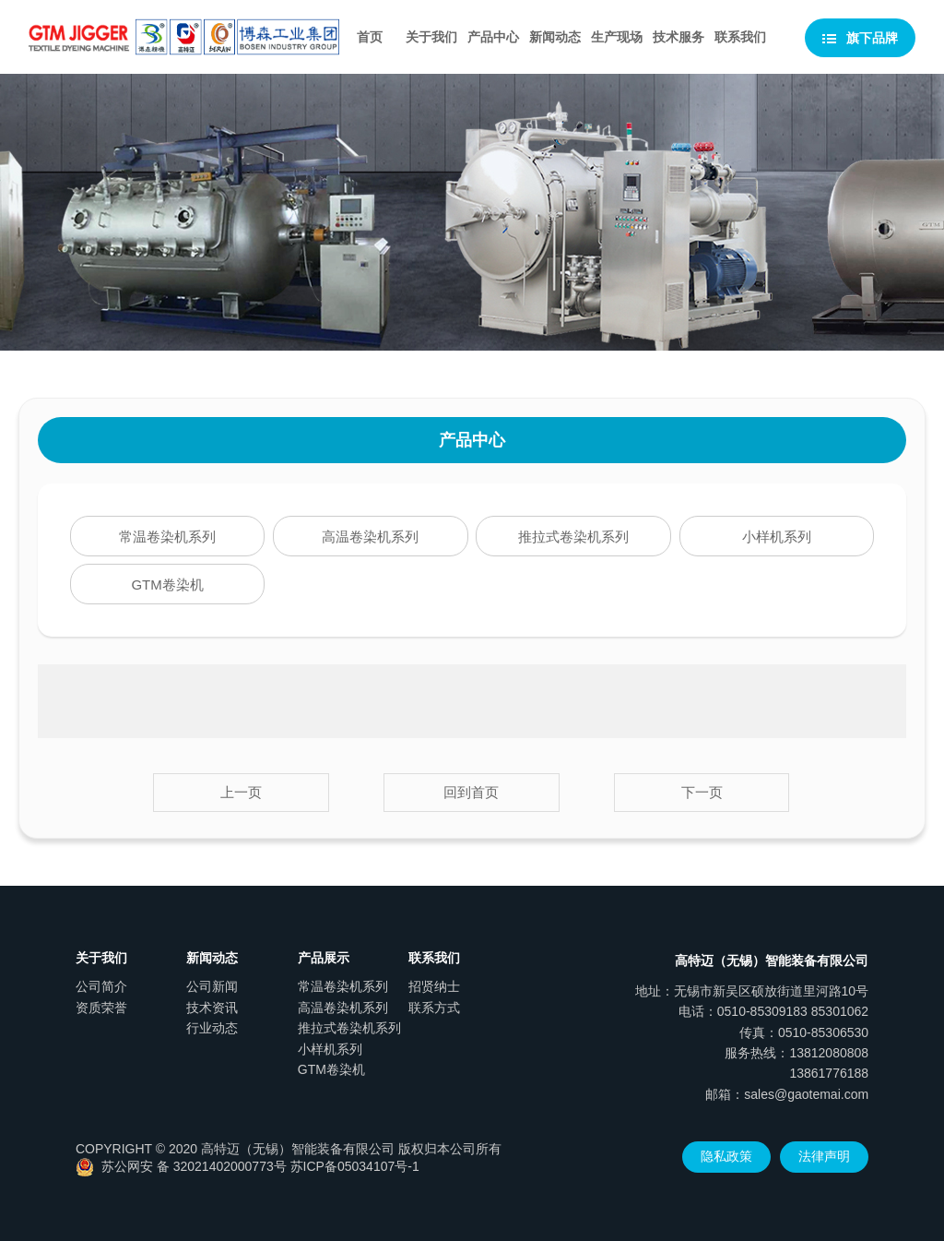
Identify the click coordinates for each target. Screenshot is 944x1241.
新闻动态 (555, 37)
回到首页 (471, 792)
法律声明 (824, 1156)
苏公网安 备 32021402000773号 (181, 1166)
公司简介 (101, 986)
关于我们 (431, 37)
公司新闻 (212, 986)
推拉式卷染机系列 (573, 536)
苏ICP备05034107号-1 (354, 1166)
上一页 (241, 792)
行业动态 (212, 1027)
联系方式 (434, 1007)
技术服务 (678, 37)
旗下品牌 (859, 38)
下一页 (702, 792)
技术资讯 (212, 1007)
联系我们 (740, 37)
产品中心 (493, 37)
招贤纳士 (434, 986)
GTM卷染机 (167, 584)
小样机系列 (776, 536)
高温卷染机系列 (370, 536)
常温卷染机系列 (167, 536)
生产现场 (617, 37)
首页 (370, 37)
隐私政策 (726, 1156)
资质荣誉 (101, 1007)
